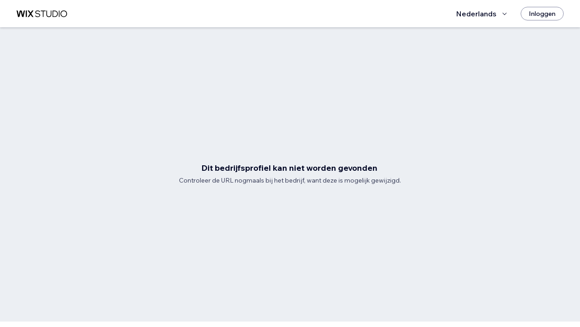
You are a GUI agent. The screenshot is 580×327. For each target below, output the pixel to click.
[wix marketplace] (41, 14)
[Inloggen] (542, 13)
